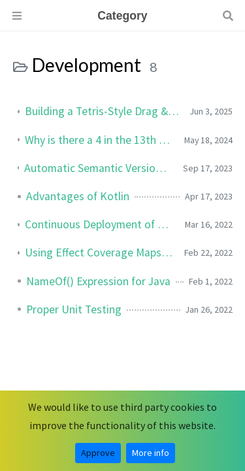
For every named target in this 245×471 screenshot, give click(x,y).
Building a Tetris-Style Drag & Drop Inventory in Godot (102, 111)
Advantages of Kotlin (77, 196)
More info (150, 453)
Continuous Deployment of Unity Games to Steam (99, 224)
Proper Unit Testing (74, 309)
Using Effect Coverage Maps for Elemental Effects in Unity (99, 252)
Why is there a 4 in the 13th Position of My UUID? (99, 140)
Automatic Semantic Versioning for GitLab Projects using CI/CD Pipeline (98, 168)
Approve (98, 453)
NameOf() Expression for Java (98, 281)
